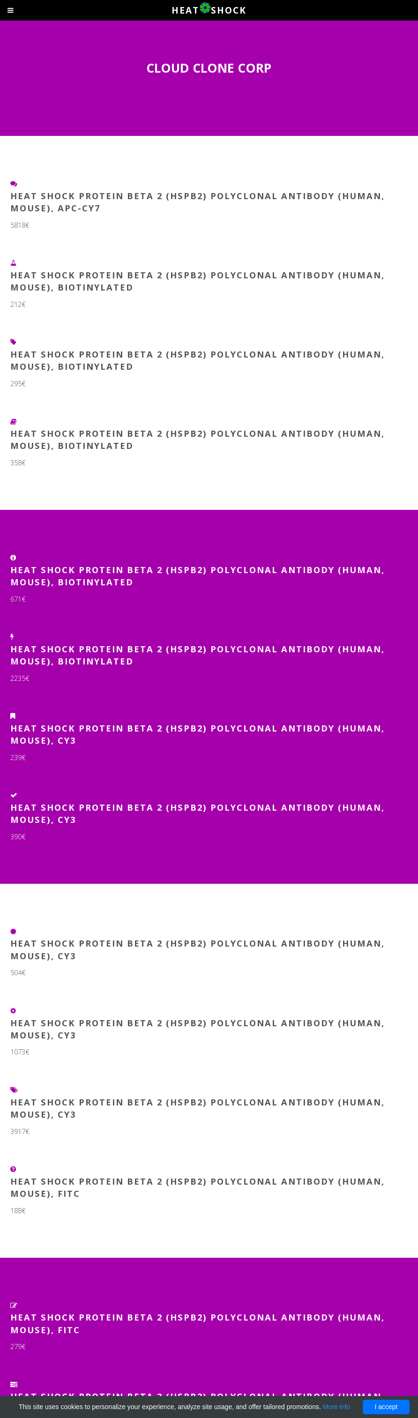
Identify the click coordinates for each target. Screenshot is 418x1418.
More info (336, 1407)
